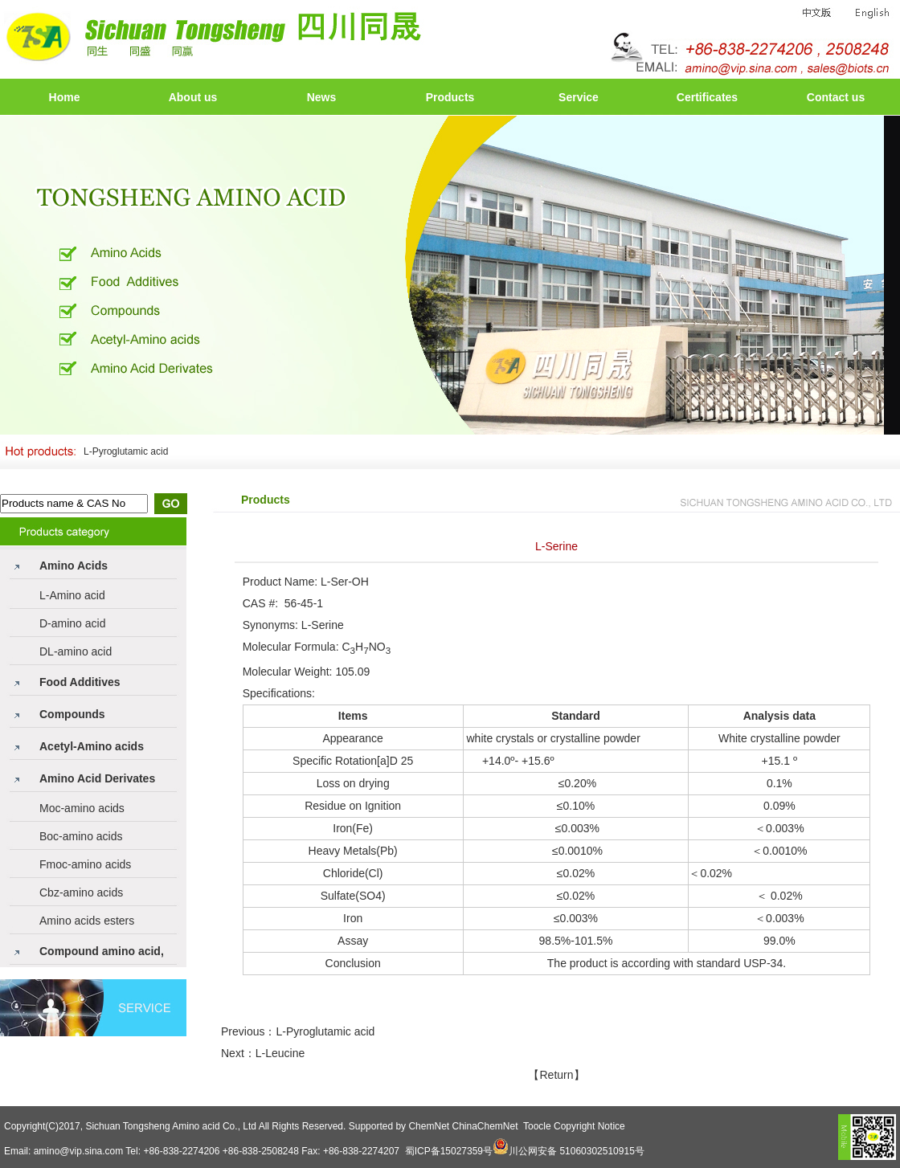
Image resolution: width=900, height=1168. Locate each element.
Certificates (707, 97)
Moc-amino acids (82, 808)
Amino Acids (73, 565)
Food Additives (80, 682)
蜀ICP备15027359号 (449, 1151)
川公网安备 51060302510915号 (576, 1151)
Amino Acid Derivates (97, 778)
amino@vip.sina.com (79, 1151)
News (322, 97)
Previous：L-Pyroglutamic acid (297, 1031)
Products (450, 97)
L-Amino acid (72, 595)
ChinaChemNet (485, 1126)
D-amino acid (72, 623)
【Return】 (556, 1074)
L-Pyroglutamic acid (126, 451)
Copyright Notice (589, 1126)
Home (64, 97)
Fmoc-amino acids (85, 864)
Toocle (537, 1126)
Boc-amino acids (81, 836)
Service (578, 97)
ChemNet (428, 1126)
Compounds (72, 714)
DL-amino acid (75, 651)
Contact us (836, 97)
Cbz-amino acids (81, 892)
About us (193, 97)
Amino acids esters (86, 920)
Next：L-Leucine (263, 1053)
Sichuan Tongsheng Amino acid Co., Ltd (170, 1126)
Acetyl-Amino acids (91, 746)
